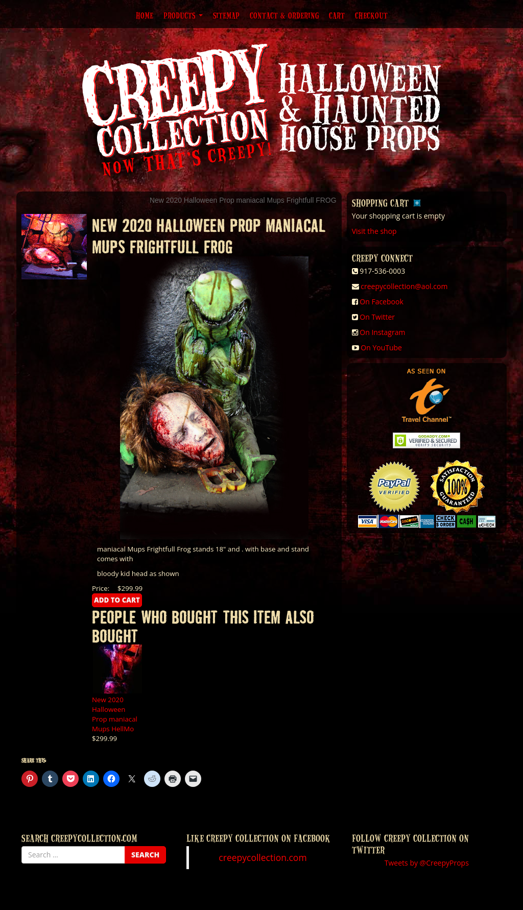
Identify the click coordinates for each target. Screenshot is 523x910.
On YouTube (381, 347)
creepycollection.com (262, 857)
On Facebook (381, 301)
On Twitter (377, 317)
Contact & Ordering (284, 15)
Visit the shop (374, 231)
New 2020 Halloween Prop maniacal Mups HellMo (114, 714)
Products (183, 15)
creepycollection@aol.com (404, 286)
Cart (337, 15)
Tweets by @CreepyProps (427, 863)
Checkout (371, 15)
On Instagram (382, 332)
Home (144, 15)
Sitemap (226, 15)
